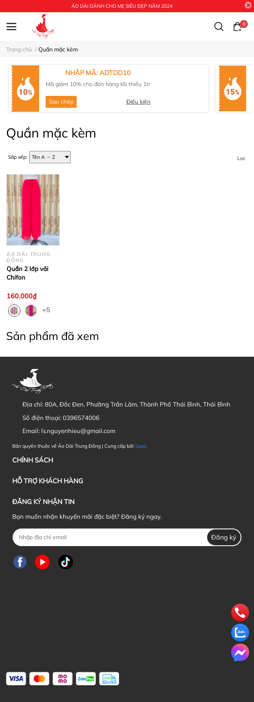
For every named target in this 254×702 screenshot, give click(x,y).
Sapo (140, 446)
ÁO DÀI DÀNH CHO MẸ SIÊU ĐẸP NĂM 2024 (121, 6)
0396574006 (81, 418)
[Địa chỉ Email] (127, 537)
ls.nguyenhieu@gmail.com (78, 431)
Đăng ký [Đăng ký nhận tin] (223, 537)
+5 (47, 309)
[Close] (248, 5)
